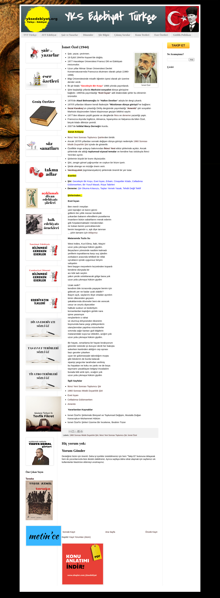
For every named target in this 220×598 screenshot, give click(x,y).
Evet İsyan (104, 93)
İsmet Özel (132, 435)
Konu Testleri (142, 35)
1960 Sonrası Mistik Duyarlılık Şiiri (84, 435)
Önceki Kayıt (151, 532)
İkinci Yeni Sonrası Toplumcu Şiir (113, 435)
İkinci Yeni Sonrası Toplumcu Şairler (86, 137)
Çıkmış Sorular (122, 35)
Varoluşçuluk (75, 170)
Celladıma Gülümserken (80, 399)
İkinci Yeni (109, 148)
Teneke (30, 478)
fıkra (116, 115)
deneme (126, 115)
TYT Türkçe (30, 35)
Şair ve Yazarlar (69, 35)
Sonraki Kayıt (69, 532)
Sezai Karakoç (75, 108)
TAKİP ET (178, 45)
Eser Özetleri (161, 35)
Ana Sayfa (110, 532)
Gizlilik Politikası (182, 35)
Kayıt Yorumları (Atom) (80, 537)
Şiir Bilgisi (103, 35)
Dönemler (88, 35)
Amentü (131, 108)
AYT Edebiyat (49, 35)
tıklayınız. (93, 232)
